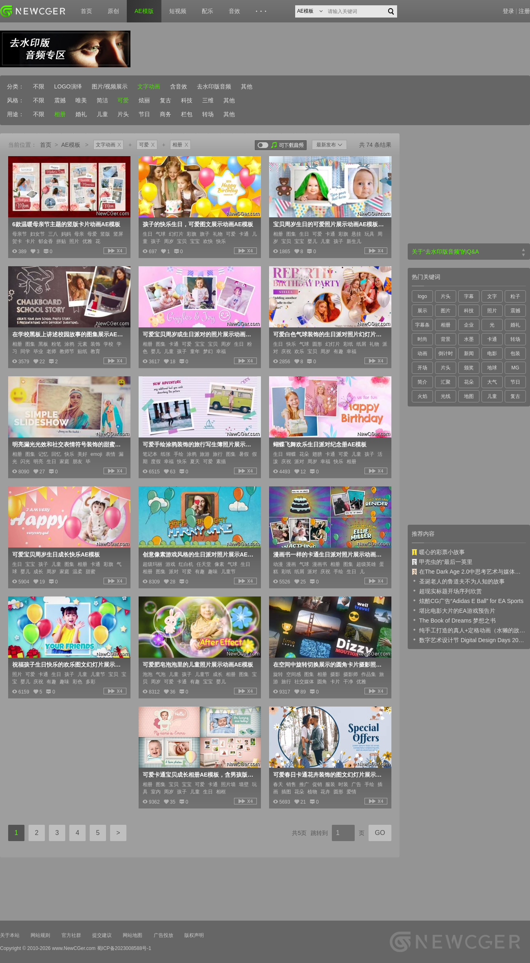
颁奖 (469, 368)
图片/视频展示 (110, 86)
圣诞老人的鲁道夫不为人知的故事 (458, 581)
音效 (234, 11)
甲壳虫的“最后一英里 (442, 562)
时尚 (422, 339)
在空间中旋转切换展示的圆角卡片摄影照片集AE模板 (329, 664)
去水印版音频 (214, 86)
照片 (492, 311)
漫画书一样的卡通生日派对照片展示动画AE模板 (329, 554)
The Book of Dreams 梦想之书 (454, 620)
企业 (469, 325)
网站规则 (40, 935)
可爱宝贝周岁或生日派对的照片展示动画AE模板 (199, 334)
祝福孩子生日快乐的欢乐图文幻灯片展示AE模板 (68, 664)
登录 (508, 11)
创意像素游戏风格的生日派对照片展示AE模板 (199, 554)
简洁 (102, 100)
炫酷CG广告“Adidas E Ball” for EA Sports (467, 600)
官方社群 (71, 935)
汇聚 (445, 382)
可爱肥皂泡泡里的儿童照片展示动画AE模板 (198, 664)
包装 (515, 353)
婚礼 (81, 114)
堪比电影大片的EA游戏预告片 (453, 610)
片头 (123, 114)
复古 (165, 100)
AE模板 (70, 144)
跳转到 (319, 833)
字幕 (469, 296)
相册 (60, 114)
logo (422, 296)
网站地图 (132, 935)
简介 (422, 382)
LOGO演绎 (68, 86)
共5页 (299, 833)
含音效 (178, 86)
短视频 (177, 11)
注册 (524, 11)
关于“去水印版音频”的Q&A (445, 251)
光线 (445, 396)
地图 (469, 396)
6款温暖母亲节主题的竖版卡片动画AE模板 (66, 224)
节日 (144, 114)
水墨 (469, 339)
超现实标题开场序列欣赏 (447, 590)
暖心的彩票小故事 (438, 552)
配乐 (207, 11)
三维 (208, 100)
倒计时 (445, 353)
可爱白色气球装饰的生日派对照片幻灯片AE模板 (329, 334)
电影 (492, 353)
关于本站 (10, 935)
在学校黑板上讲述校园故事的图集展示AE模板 (68, 334)
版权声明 (194, 935)
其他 (246, 86)
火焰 (422, 396)
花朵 (469, 382)
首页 (86, 11)
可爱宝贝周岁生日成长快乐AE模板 (56, 554)
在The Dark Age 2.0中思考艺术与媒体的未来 (469, 571)
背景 (445, 339)
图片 (445, 311)
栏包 (186, 114)
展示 (422, 311)
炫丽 (144, 100)
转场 (208, 114)
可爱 (123, 100)
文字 (492, 296)
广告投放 (163, 935)
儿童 (102, 114)
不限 (38, 86)
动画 (422, 353)
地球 (492, 368)
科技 (186, 100)
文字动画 (148, 86)
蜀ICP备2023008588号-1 (124, 948)
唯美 (81, 100)
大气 (492, 382)
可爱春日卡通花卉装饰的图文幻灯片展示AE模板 (329, 774)
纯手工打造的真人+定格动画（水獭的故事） (469, 630)
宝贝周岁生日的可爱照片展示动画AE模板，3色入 (329, 224)
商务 (165, 114)
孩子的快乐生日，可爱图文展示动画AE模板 (198, 224)
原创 (113, 11)
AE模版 (144, 11)
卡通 (492, 339)
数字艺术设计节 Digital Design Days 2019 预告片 (469, 639)
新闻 (469, 353)
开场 (422, 368)
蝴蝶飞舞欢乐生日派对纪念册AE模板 (320, 444)
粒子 (515, 296)
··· (262, 11)
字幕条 (422, 325)
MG (515, 368)
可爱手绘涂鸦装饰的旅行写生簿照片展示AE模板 (199, 444)
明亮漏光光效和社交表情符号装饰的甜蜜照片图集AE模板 (68, 444)
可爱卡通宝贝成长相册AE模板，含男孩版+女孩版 (199, 774)
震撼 (60, 100)
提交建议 (102, 935)
